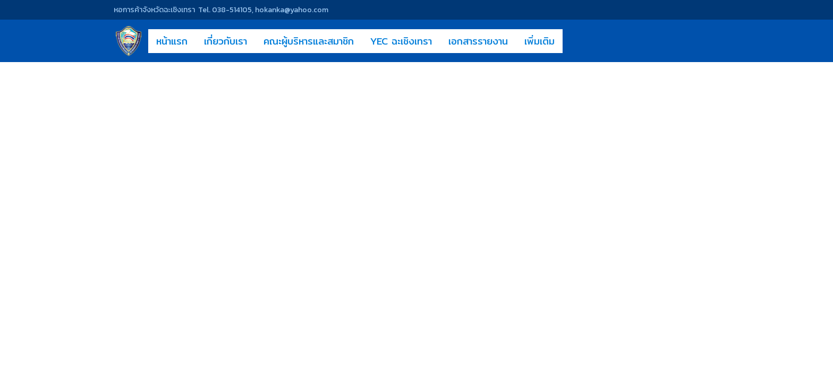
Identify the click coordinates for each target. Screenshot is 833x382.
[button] (572, 41)
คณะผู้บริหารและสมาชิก (309, 41)
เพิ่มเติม (539, 41)
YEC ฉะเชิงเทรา (401, 41)
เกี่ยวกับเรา (225, 41)
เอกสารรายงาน (478, 41)
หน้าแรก (172, 41)
